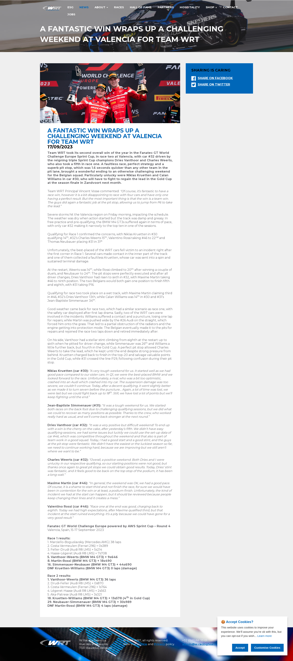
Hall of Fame (141, 7)
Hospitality (190, 7)
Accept (240, 647)
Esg (70, 7)
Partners (166, 7)
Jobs (71, 14)
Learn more (264, 635)
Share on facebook (215, 78)
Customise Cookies (267, 647)
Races (119, 7)
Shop (211, 7)
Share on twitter (214, 84)
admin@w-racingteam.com (202, 644)
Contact (230, 7)
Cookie (141, 644)
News (84, 7)
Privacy (159, 644)
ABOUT (101, 7)
